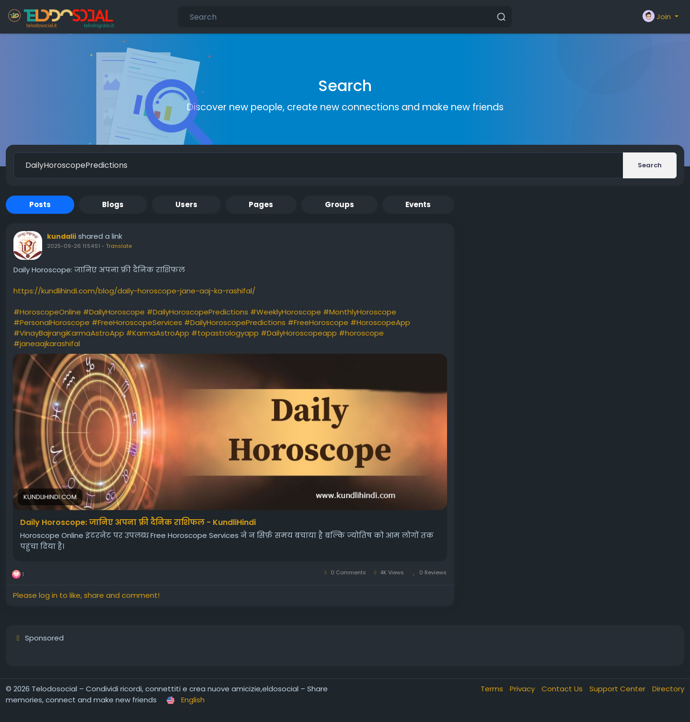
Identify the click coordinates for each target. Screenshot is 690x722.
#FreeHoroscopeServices (137, 322)
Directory (668, 689)
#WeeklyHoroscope (285, 312)
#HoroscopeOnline (47, 312)
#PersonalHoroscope (51, 322)
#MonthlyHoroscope (359, 312)
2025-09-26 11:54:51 (73, 246)
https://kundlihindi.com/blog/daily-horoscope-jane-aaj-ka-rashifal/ (134, 291)
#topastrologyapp (225, 333)
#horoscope (361, 333)
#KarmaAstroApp (157, 333)
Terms (493, 689)
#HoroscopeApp (380, 322)
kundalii (61, 236)
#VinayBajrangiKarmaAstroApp (68, 333)
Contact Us (563, 689)
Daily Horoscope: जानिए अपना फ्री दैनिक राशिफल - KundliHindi (138, 522)
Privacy (523, 689)
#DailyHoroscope (114, 312)
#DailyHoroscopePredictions (197, 312)
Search (650, 165)
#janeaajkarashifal (46, 343)
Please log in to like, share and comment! (86, 595)
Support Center (618, 689)
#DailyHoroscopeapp (299, 333)
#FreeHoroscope (318, 322)
